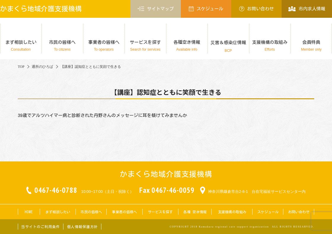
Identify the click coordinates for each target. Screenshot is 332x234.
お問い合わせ (256, 8)
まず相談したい (21, 46)
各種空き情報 (187, 46)
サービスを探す (145, 46)
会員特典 (311, 46)
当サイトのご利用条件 (40, 226)
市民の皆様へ (62, 46)
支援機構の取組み (269, 46)
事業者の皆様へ (103, 46)
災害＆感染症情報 (228, 46)
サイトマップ (156, 9)
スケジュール (206, 8)
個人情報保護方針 (82, 226)
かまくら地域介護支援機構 (41, 8)
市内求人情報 (306, 8)
